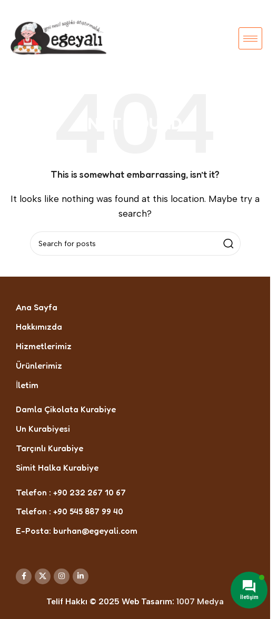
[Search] (135, 243)
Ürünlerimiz (39, 365)
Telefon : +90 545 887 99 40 (69, 511)
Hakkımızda (39, 326)
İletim (27, 385)
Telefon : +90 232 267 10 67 (71, 492)
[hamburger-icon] (250, 38)
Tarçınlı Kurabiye (49, 448)
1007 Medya (200, 601)
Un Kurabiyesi (43, 428)
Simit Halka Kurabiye (57, 467)
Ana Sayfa (36, 307)
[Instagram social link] (62, 576)
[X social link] (43, 576)
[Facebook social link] (24, 576)
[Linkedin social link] (80, 576)
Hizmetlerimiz (44, 346)
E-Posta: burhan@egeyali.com (76, 530)
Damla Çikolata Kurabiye (66, 409)
